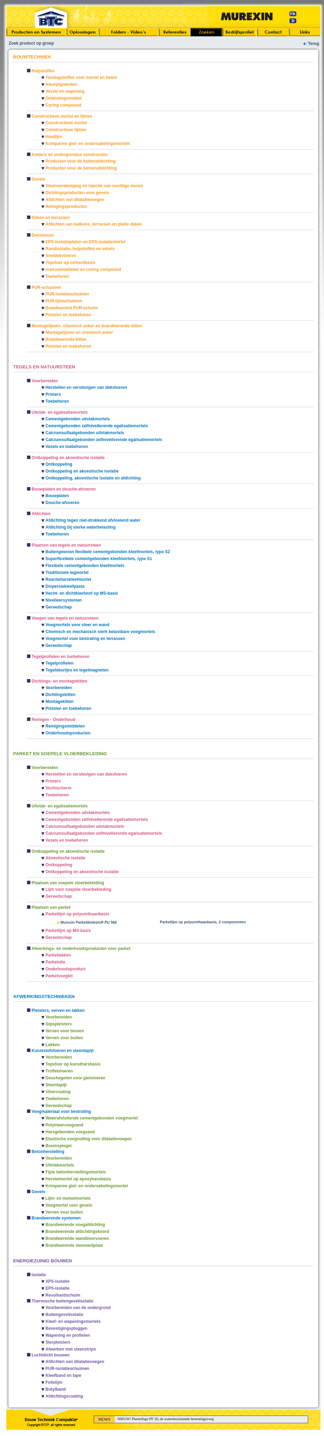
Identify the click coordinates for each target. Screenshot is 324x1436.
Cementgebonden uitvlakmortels (78, 419)
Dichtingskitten (61, 694)
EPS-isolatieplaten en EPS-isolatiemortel (86, 241)
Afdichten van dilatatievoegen (75, 199)
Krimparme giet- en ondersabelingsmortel (87, 1185)
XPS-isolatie (58, 1281)
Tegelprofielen (60, 663)
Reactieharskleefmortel (68, 579)
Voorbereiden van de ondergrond (78, 1307)
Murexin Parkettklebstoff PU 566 (89, 922)
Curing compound (63, 105)
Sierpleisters (58, 1342)
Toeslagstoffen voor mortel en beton (81, 77)
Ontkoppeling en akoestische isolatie (82, 471)
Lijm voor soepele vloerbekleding (78, 889)
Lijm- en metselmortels (68, 1198)
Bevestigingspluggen (66, 1328)
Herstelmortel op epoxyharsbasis (78, 1179)
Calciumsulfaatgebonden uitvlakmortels (85, 432)
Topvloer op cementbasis (70, 262)
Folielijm (54, 1382)
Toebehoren (57, 276)
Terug (313, 43)
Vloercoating (58, 1091)
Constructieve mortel (66, 122)
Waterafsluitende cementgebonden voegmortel (92, 1118)
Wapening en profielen (68, 1335)
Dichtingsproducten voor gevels (77, 192)
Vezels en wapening (65, 91)
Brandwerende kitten (66, 339)
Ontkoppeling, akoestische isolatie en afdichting (93, 478)
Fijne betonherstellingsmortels (76, 1172)
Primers (53, 394)
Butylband (56, 1389)
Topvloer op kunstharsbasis (73, 1064)
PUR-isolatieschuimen (68, 294)
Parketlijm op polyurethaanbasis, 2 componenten (203, 922)
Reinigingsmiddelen (65, 726)
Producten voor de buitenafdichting (81, 161)
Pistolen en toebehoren (69, 314)
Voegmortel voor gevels (69, 1205)
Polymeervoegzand (64, 1125)
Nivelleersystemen (64, 600)
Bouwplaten (57, 495)
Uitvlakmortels (60, 1165)
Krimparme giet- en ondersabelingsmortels (88, 143)
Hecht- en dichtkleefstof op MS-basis (82, 593)
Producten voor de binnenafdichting (81, 168)
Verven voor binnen (65, 1030)
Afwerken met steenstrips (71, 1349)
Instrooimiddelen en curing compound (83, 269)
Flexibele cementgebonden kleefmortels (85, 565)
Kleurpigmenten (61, 84)
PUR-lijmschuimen (64, 301)
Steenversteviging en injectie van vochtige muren (94, 185)
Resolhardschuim (63, 1295)
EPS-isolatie (58, 1288)
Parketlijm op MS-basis (68, 930)
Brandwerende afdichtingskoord (77, 1231)
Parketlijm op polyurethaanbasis (78, 914)
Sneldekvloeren (61, 255)
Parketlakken (58, 955)
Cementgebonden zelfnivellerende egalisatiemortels (97, 425)
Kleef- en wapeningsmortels (73, 1321)
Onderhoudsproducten (68, 733)
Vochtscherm (59, 788)
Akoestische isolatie (65, 858)
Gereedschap (59, 607)
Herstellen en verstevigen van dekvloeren (86, 387)
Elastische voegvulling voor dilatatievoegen (89, 1138)
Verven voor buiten (64, 1037)
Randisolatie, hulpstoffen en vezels (80, 248)
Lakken (53, 1044)
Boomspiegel (59, 1145)
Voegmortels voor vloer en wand (78, 624)
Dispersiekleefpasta (65, 586)
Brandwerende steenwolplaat (74, 1245)
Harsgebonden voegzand (70, 1131)
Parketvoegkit (59, 975)
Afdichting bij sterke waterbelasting (81, 527)
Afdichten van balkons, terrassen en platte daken (94, 224)
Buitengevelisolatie (64, 1314)
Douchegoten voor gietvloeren (75, 1078)
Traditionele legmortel (67, 572)
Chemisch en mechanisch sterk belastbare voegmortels (100, 631)
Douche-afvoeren (63, 502)
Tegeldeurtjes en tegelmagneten (77, 670)
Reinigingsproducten (66, 206)
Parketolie (55, 962)
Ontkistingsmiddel (64, 98)
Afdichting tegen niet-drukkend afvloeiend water (93, 520)
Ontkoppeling (59, 464)
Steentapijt (56, 1084)
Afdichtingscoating (64, 1396)
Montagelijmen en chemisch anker (79, 332)
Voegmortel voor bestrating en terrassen (86, 638)
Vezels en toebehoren (67, 446)
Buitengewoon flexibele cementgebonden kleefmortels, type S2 (108, 551)
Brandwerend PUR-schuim (72, 307)
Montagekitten (60, 701)
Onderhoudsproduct (66, 969)
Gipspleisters (59, 1024)
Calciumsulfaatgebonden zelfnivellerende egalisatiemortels (104, 439)
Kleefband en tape (63, 1375)
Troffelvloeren (59, 1071)
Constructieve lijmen (66, 129)
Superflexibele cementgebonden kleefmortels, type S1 (99, 558)
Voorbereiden (59, 687)
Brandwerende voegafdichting (75, 1224)
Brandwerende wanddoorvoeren (77, 1238)
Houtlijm (54, 136)
